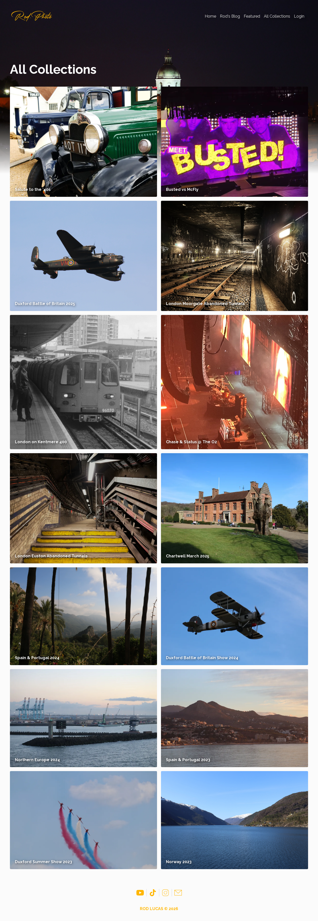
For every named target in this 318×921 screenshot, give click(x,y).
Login (299, 16)
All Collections (277, 16)
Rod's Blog (230, 16)
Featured (252, 16)
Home (210, 16)
